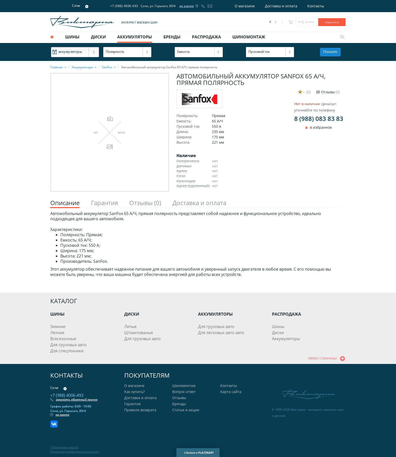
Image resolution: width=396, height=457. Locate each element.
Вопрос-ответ (184, 391)
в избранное (321, 127)
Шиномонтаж (183, 385)
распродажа (206, 37)
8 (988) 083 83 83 (318, 118)
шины (72, 37)
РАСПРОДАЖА (286, 314)
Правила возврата (140, 409)
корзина (332, 22)
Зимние (57, 326)
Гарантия (132, 403)
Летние (57, 332)
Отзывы (179, 397)
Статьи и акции (185, 409)
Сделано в (199, 453)
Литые (130, 326)
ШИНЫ (57, 314)
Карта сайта (230, 391)
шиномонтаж (248, 37)
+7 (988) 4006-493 (124, 6)
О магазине (245, 6)
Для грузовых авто (68, 344)
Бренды (179, 403)
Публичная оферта (64, 447)
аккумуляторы (134, 37)
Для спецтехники (67, 351)
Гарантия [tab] (104, 203)
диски (98, 37)
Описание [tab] (65, 203)
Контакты (315, 6)
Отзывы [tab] (145, 203)
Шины (278, 326)
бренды (172, 37)
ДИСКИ (131, 314)
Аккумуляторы (286, 338)
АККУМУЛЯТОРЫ (215, 314)
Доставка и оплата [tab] (199, 203)
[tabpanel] (198, 244)
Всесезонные (63, 338)
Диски (278, 332)
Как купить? (134, 391)
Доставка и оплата (281, 6)
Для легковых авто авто (221, 332)
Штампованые (138, 332)
